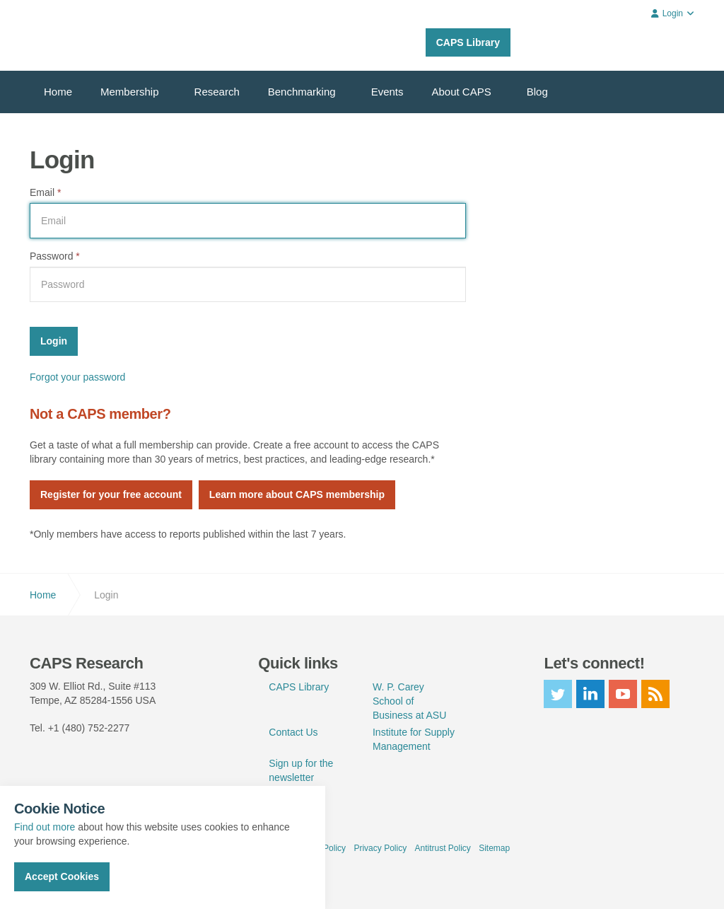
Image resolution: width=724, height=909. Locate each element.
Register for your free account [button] (111, 494)
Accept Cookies (62, 876)
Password (55, 256)
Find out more (44, 827)
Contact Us (293, 732)
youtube (623, 694)
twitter (558, 694)
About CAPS (461, 92)
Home (58, 92)
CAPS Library (468, 42)
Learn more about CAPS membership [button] (297, 494)
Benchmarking (302, 92)
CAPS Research (81, 35)
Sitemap (494, 848)
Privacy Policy (380, 848)
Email (45, 192)
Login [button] (672, 13)
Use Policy (325, 848)
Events (387, 92)
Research (217, 92)
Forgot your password (77, 377)
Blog (537, 92)
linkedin (590, 694)
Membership (129, 92)
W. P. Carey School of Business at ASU (409, 701)
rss (655, 694)
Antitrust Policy (442, 848)
